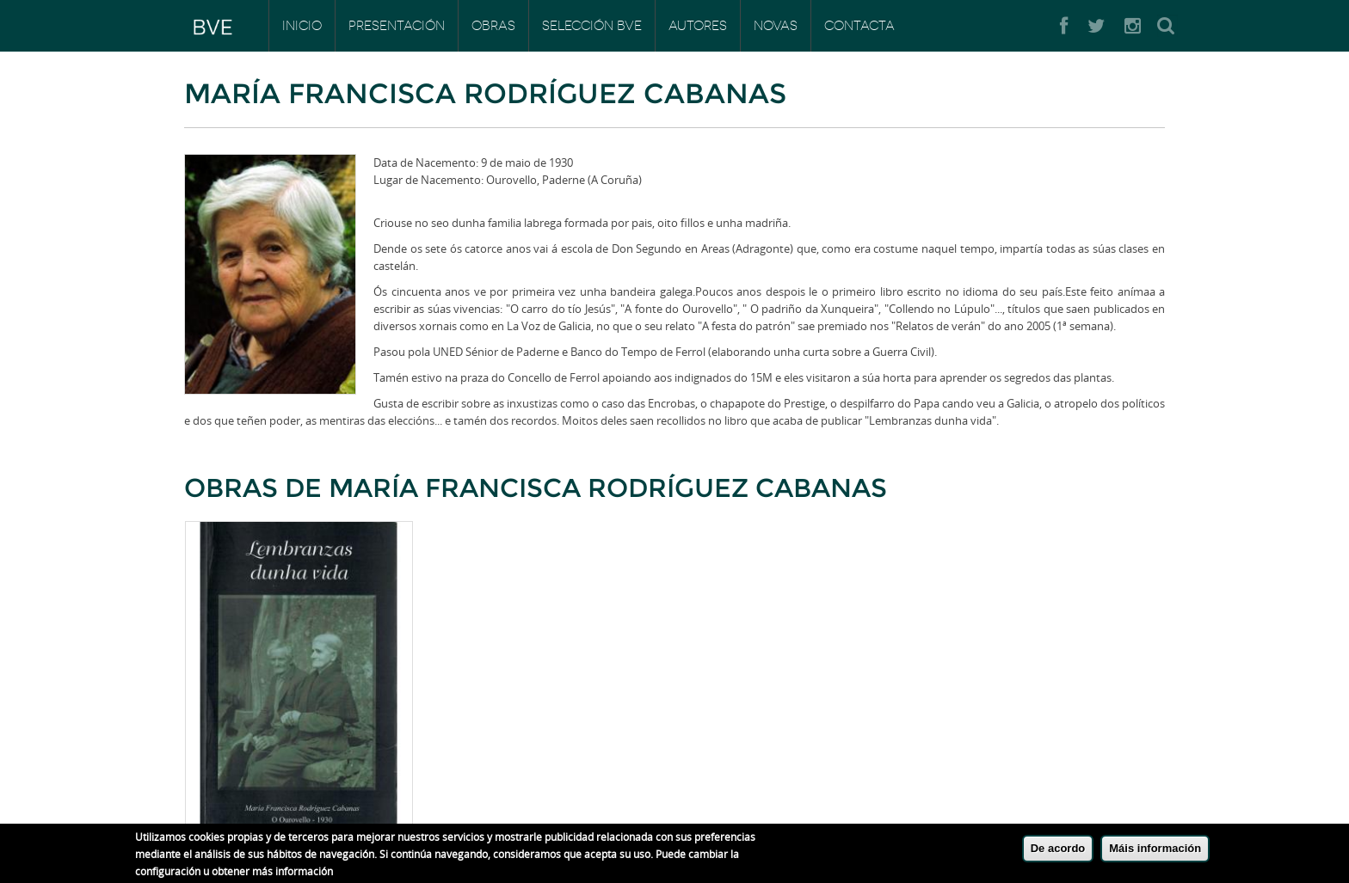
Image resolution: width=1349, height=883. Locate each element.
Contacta (859, 26)
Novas (776, 26)
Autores (697, 26)
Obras (493, 26)
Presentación (396, 26)
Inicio (302, 26)
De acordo (1058, 852)
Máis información (1155, 852)
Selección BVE (592, 26)
